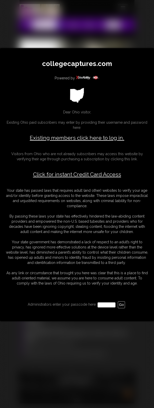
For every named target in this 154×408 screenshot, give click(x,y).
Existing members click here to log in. (77, 138)
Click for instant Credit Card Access (77, 174)
